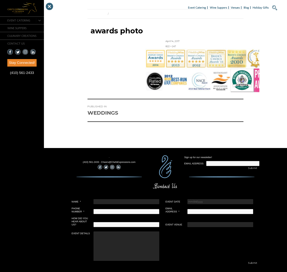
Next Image (117, 13)
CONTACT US (16, 43)
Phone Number (78, 210)
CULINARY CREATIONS (21, 35)
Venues (235, 7)
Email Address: (194, 163)
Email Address (172, 210)
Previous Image (96, 13)
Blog (246, 7)
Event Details (81, 233)
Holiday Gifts (261, 7)
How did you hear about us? (80, 221)
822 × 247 (170, 46)
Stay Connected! (22, 63)
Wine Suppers (17, 28)
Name (76, 201)
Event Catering (18, 20)
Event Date (172, 201)
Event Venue (173, 224)
